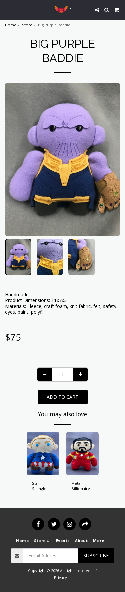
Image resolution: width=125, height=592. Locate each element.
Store (27, 24)
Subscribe (96, 555)
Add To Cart (62, 397)
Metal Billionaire (80, 486)
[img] (43, 453)
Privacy (60, 577)
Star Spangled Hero (40, 486)
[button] (7, 9)
